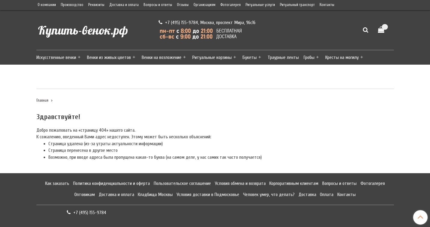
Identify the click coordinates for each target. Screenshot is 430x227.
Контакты (327, 5)
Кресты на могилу (342, 57)
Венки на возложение (161, 57)
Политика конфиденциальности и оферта (111, 183)
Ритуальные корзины (212, 57)
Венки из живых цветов (109, 57)
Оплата (326, 194)
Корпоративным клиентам (293, 183)
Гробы (309, 57)
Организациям (204, 5)
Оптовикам (84, 194)
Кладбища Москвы (155, 194)
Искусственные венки (56, 57)
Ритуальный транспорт (297, 5)
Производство (72, 5)
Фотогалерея (230, 5)
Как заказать (57, 183)
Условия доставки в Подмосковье (208, 194)
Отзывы (183, 5)
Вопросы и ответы (158, 5)
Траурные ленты (283, 57)
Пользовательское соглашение (182, 183)
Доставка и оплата (124, 5)
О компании (47, 5)
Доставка (307, 194)
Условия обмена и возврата (240, 183)
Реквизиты (96, 5)
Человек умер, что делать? (269, 194)
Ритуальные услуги (260, 5)
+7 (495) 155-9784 (181, 22)
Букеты (250, 57)
